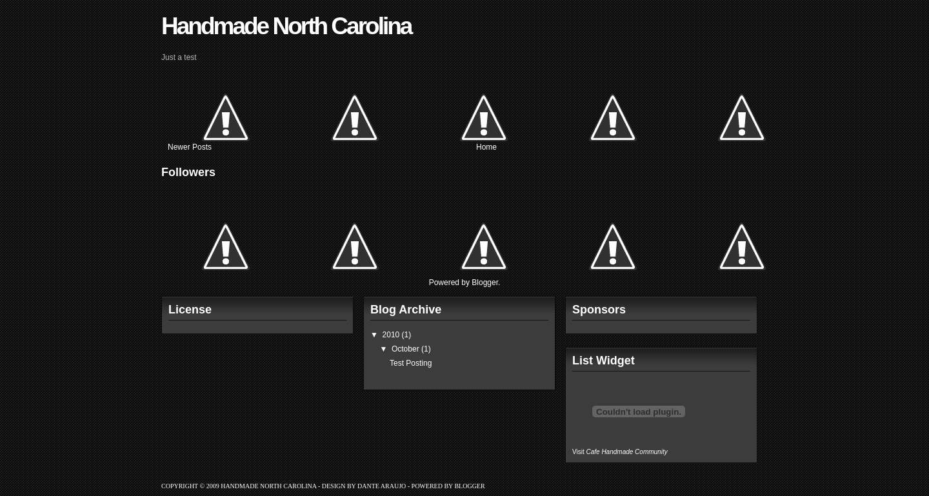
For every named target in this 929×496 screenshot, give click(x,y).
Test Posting (411, 363)
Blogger (485, 282)
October (405, 348)
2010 (391, 334)
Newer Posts (190, 147)
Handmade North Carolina (286, 26)
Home (486, 147)
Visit (620, 451)
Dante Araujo (381, 486)
